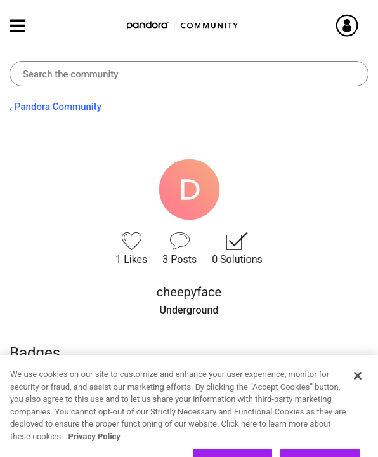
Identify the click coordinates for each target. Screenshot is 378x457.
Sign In (362, 25)
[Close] (358, 400)
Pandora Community (183, 26)
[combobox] (189, 73)
